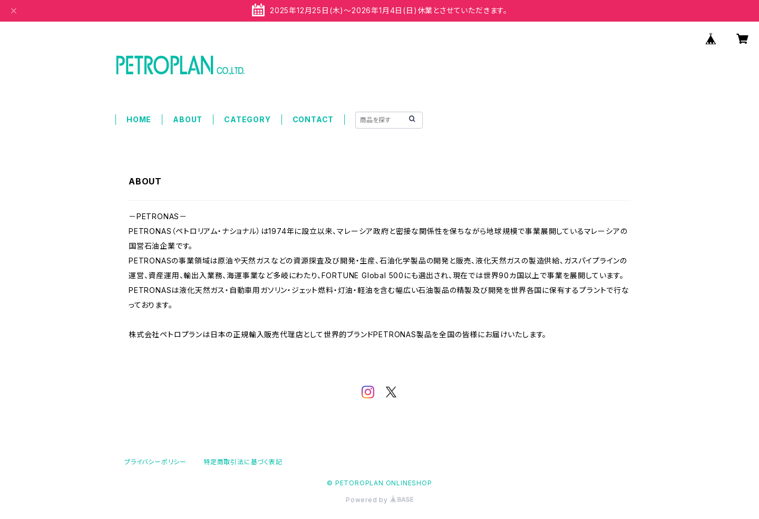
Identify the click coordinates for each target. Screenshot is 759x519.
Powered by (379, 500)
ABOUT (187, 119)
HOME (138, 119)
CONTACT (313, 119)
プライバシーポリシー (155, 462)
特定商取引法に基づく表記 (243, 462)
